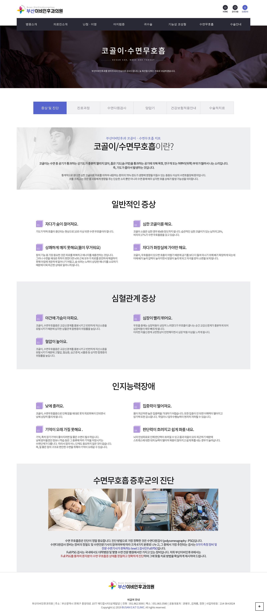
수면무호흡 (206, 24)
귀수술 (148, 24)
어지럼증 (119, 24)
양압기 (150, 108)
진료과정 (83, 108)
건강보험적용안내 (183, 108)
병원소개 (31, 24)
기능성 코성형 (177, 24)
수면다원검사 (116, 108)
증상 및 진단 (50, 108)
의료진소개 (60, 24)
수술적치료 (217, 108)
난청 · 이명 (89, 24)
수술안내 (235, 24)
